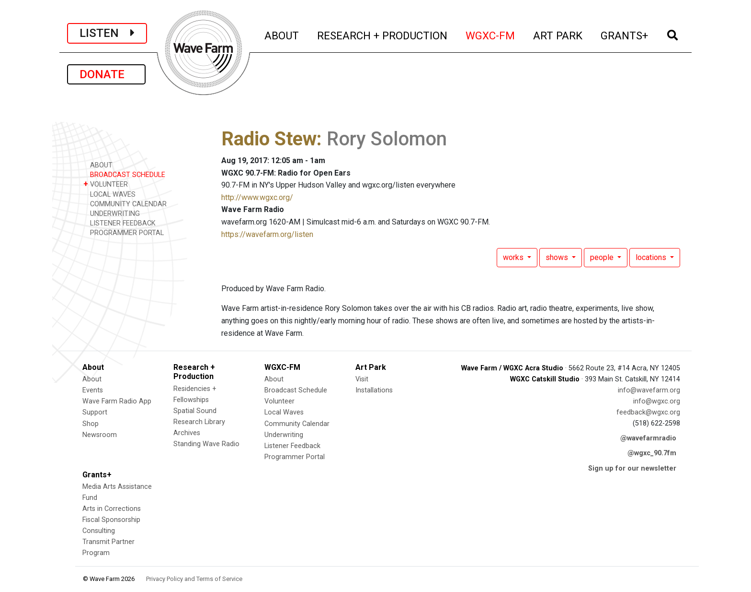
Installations (374, 390)
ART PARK (558, 34)
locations (652, 257)
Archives (186, 433)
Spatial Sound (194, 411)
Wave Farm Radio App (116, 401)
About (92, 379)
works (514, 257)
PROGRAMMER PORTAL (123, 232)
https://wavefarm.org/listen (267, 234)
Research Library (199, 422)
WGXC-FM (491, 34)
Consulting (98, 531)
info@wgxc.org (656, 401)
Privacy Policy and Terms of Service (194, 578)
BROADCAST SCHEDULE (124, 174)
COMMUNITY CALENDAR (125, 203)
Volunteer (279, 401)
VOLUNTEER (105, 184)
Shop (90, 424)
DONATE (106, 74)
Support (94, 412)
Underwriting (283, 435)
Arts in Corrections (111, 509)
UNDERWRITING (111, 213)
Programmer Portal (294, 457)
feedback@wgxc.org (648, 412)
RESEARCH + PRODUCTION (382, 34)
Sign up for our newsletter (632, 468)
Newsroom (99, 435)
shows (558, 257)
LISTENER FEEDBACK (119, 222)
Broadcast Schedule (295, 390)
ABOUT (282, 34)
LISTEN (107, 33)
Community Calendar (297, 424)
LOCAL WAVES (109, 194)
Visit (361, 379)
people (602, 257)
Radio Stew (269, 139)
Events (92, 390)
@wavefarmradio (648, 438)
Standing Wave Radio (206, 444)
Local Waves (284, 412)
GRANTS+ (625, 34)
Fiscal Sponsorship (111, 520)
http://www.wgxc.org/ (257, 197)
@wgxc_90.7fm (651, 453)
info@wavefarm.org (649, 390)
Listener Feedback (292, 446)
